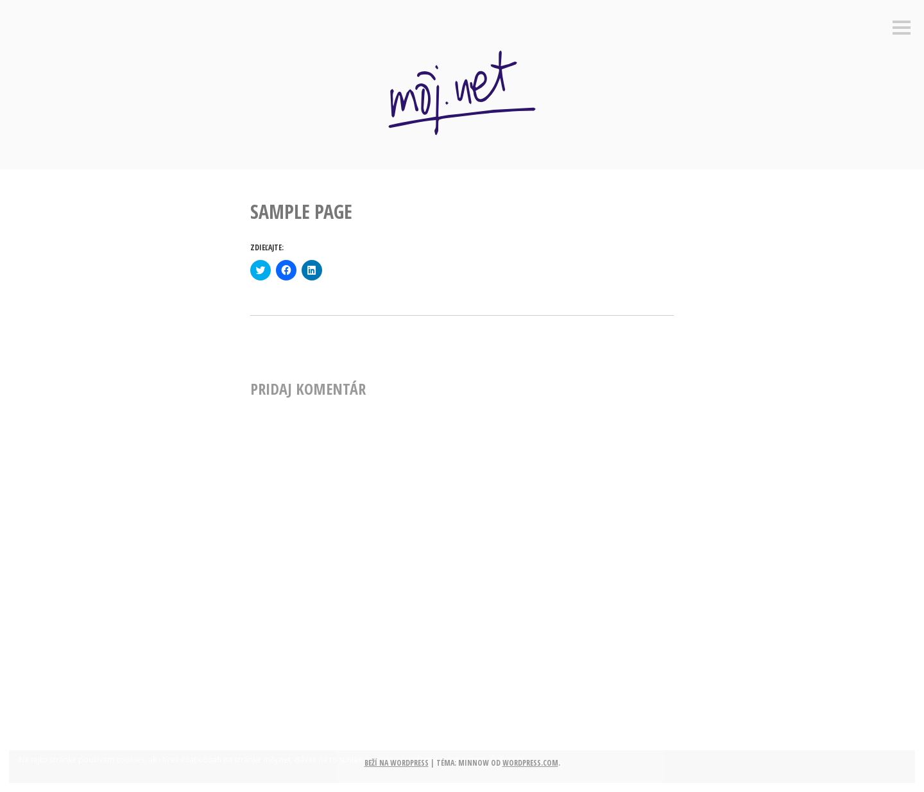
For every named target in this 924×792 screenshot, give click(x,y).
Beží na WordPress (396, 762)
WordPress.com (530, 762)
